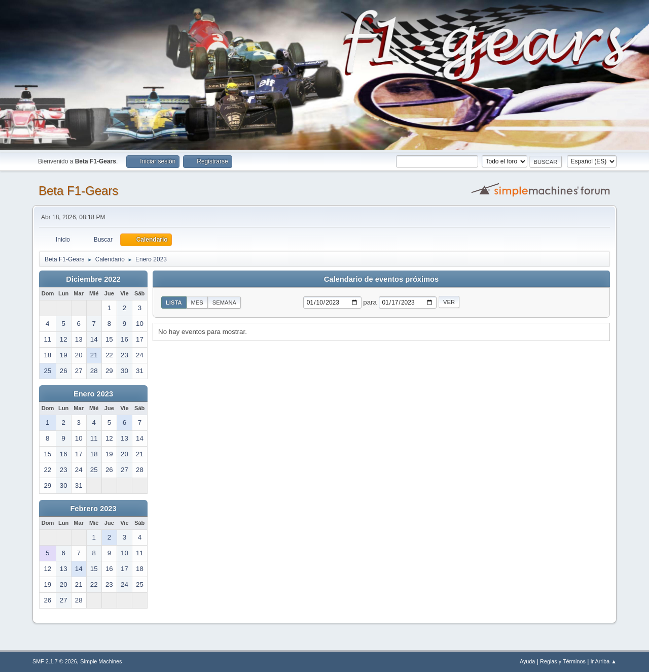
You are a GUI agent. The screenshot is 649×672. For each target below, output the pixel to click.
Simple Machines (101, 661)
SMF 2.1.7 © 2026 (54, 661)
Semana (224, 302)
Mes (197, 302)
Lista (174, 302)
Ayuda (527, 661)
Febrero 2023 (93, 509)
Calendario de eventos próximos (381, 279)
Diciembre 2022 (93, 279)
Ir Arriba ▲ (604, 661)
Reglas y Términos (563, 661)
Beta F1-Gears (78, 190)
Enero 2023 (93, 394)
